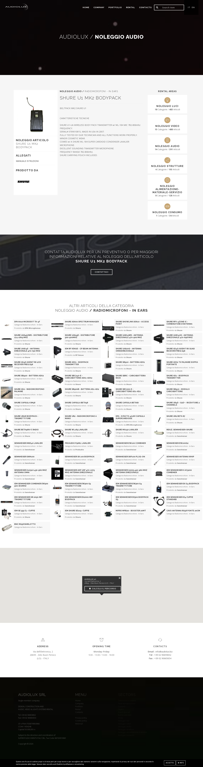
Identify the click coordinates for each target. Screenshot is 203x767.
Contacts (145, 7)
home (86, 7)
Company (98, 7)
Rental (130, 7)
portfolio (115, 7)
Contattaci (101, 272)
